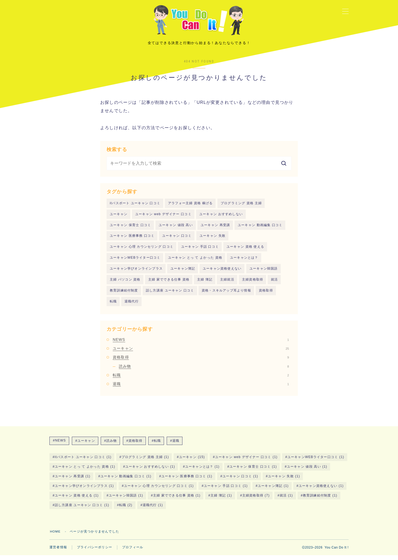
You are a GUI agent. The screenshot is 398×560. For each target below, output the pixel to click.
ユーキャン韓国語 (263, 272)
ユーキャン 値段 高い (176, 228)
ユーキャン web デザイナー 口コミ (163, 217)
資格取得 (266, 295)
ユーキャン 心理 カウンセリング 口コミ (141, 251)
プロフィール (132, 552)
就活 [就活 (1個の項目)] (286, 500)
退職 (201, 389)
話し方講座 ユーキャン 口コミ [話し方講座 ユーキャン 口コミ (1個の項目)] (82, 509)
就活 (274, 284)
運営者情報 (58, 552)
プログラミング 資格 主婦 (241, 206)
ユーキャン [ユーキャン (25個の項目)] (86, 445)
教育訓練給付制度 (124, 295)
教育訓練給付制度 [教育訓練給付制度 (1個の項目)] (320, 500)
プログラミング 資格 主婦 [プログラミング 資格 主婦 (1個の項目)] (145, 461)
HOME (55, 536)
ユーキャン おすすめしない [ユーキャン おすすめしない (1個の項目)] (150, 471)
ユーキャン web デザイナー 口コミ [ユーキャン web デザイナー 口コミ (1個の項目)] (246, 461)
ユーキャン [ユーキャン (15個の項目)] (192, 461)
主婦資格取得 (252, 284)
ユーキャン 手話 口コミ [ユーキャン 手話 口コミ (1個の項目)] (226, 490)
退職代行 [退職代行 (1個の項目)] (153, 509)
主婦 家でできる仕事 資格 (168, 284)
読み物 (204, 371)
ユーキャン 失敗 (212, 239)
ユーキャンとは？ (244, 261)
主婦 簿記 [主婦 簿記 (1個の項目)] (221, 500)
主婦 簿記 (204, 284)
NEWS (201, 344)
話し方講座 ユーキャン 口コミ (170, 295)
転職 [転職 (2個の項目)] (157, 445)
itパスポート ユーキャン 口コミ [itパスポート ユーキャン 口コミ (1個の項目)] (83, 461)
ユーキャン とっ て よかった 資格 (195, 261)
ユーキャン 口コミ (177, 239)
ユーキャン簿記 (182, 272)
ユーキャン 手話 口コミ (200, 251)
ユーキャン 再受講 (215, 228)
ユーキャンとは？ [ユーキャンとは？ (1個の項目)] (202, 471)
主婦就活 (227, 284)
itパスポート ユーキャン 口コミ (135, 206)
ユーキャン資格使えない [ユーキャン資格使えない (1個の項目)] (321, 490)
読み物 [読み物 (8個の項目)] (111, 445)
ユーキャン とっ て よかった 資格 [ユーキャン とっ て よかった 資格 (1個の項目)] (85, 471)
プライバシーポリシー (94, 552)
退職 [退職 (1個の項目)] (175, 445)
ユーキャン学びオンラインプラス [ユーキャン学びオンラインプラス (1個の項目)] (84, 490)
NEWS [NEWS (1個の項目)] (60, 445)
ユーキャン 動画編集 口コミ (260, 228)
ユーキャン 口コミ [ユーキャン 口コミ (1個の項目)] (240, 481)
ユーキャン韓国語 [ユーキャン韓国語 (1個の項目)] (126, 500)
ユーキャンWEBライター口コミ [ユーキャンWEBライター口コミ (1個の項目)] (315, 461)
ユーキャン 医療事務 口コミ (132, 239)
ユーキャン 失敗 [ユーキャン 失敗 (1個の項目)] (284, 481)
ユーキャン (118, 217)
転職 (113, 306)
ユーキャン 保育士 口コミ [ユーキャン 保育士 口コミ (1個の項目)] (253, 471)
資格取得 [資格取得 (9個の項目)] (135, 445)
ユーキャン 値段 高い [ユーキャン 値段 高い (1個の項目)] (307, 471)
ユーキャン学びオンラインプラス (136, 272)
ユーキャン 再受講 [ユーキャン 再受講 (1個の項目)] (72, 481)
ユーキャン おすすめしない (221, 217)
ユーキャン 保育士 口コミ (130, 228)
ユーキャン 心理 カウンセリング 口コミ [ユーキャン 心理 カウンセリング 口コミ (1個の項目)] (159, 490)
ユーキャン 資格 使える (245, 251)
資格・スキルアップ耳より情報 (226, 295)
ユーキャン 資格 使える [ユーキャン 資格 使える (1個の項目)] (77, 500)
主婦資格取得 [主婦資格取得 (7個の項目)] (255, 500)
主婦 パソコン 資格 (125, 284)
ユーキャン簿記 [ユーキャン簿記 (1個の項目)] (272, 490)
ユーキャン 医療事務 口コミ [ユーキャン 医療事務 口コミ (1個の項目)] (186, 481)
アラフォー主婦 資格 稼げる (190, 206)
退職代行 (131, 306)
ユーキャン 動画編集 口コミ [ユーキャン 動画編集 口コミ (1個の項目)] (125, 481)
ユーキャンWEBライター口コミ (135, 261)
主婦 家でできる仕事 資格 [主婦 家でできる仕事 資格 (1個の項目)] (177, 500)
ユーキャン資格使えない (222, 272)
